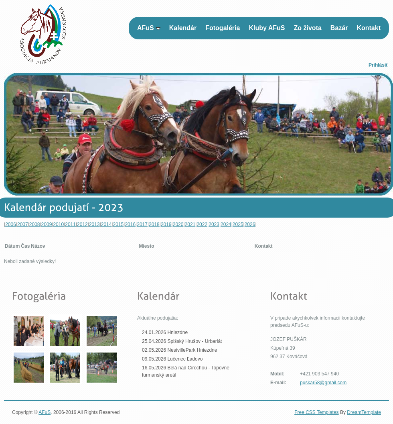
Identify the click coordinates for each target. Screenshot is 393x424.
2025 (238, 224)
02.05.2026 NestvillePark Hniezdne (179, 350)
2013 (94, 224)
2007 (22, 224)
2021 (190, 224)
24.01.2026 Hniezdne (165, 332)
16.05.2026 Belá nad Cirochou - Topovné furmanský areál (185, 371)
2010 (58, 224)
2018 (154, 224)
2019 (166, 224)
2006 (10, 224)
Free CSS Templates (316, 412)
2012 (82, 224)
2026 (250, 224)
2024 (226, 224)
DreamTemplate (364, 412)
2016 (130, 224)
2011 (70, 224)
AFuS (44, 412)
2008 (34, 224)
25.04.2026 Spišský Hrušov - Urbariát (182, 341)
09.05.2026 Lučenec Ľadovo (172, 359)
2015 (118, 224)
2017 (142, 224)
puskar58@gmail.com (323, 382)
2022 (201, 224)
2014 (106, 224)
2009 (46, 224)
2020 (178, 224)
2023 (214, 224)
